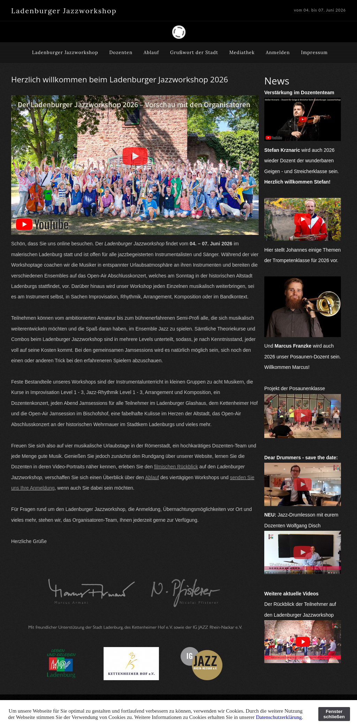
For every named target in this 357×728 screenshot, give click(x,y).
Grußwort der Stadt (194, 52)
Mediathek (242, 52)
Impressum (314, 52)
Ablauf (151, 52)
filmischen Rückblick (176, 466)
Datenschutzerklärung (279, 717)
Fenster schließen (334, 714)
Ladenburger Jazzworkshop (65, 52)
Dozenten (120, 52)
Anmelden (278, 52)
